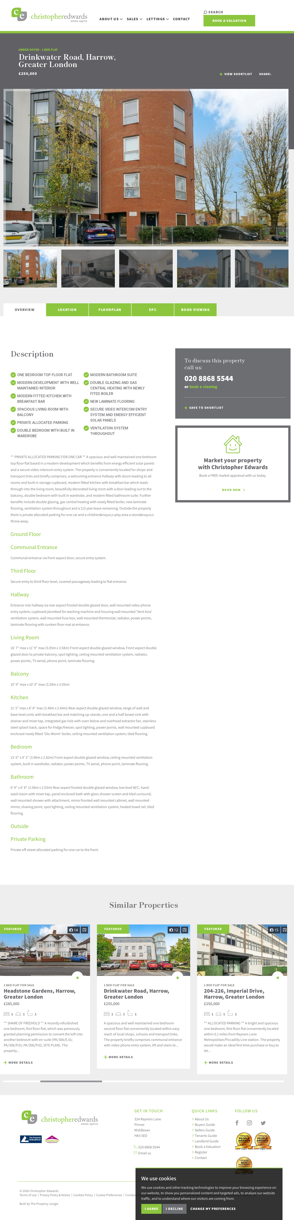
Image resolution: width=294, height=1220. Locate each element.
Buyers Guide (203, 1124)
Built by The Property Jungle (39, 1204)
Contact (183, 16)
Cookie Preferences (109, 1195)
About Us (200, 1119)
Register (199, 1152)
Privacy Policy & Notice (55, 1195)
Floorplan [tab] (110, 309)
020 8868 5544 (208, 378)
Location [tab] (67, 309)
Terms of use (28, 1195)
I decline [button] (174, 1208)
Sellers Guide (203, 1130)
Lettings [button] (160, 16)
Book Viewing (195, 309)
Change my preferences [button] (213, 1208)
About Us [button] (113, 16)
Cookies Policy (83, 1195)
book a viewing (203, 386)
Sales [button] (136, 16)
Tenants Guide (204, 1135)
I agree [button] (151, 1208)
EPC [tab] (152, 309)
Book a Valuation (259, 17)
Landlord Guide (205, 1141)
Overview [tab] (25, 309)
